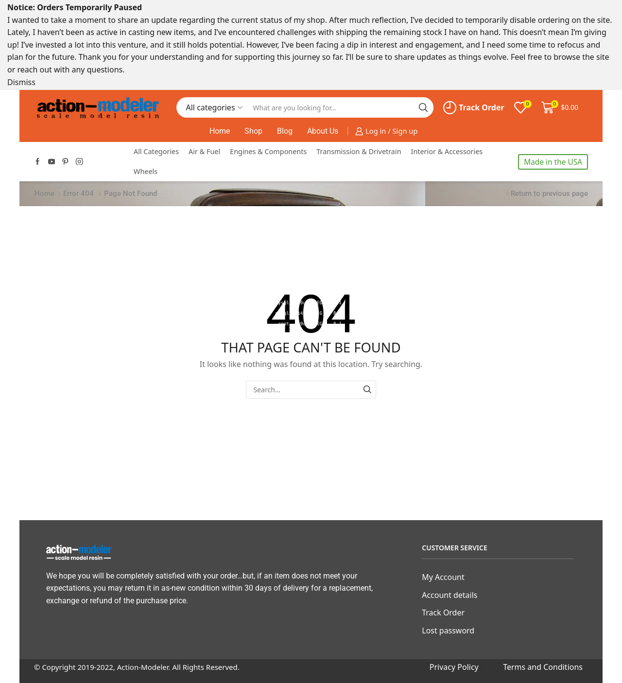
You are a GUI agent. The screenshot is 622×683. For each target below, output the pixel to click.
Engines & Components (268, 151)
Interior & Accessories (447, 151)
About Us (322, 131)
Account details (449, 595)
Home (219, 131)
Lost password (448, 630)
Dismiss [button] (21, 82)
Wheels (145, 171)
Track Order (473, 107)
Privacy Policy (454, 667)
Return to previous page (549, 193)
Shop (253, 131)
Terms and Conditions (543, 667)
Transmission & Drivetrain (358, 151)
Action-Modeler (143, 667)
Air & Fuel (204, 151)
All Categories (156, 151)
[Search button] (423, 107)
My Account (443, 577)
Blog (285, 131)
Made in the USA (553, 162)
